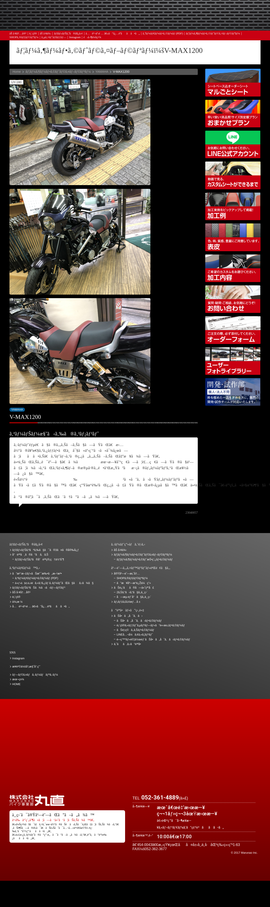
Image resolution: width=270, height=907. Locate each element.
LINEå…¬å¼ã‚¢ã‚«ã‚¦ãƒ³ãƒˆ (233, 144)
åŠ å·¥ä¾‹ (45, 33)
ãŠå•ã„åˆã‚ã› (237, 22)
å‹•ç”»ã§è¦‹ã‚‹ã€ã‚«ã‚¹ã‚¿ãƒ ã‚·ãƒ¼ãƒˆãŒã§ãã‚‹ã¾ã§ (233, 175)
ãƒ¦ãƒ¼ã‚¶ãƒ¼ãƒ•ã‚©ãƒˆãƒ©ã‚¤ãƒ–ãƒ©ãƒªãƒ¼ (213, 33)
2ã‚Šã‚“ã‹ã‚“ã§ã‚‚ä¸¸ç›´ (132, 592)
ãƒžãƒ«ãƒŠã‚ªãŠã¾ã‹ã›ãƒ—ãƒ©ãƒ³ (233, 113)
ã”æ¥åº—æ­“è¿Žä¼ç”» (134, 583)
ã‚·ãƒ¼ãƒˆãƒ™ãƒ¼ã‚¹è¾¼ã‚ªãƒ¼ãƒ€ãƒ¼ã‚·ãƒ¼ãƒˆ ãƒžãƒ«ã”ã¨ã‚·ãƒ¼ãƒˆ (233, 82)
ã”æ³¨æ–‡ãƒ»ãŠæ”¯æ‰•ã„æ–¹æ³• (99, 9)
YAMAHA (101, 71)
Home (17, 71)
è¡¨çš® (33, 33)
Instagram (75, 37)
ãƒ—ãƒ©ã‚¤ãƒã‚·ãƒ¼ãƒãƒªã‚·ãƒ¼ (35, 674)
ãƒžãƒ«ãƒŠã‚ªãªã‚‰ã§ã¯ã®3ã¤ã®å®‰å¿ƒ (45, 550)
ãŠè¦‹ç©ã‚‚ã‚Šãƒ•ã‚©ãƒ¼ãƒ (136, 630)
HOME (16, 684)
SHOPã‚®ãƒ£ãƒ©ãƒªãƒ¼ (24, 37)
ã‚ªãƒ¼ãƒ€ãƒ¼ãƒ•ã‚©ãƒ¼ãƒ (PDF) (163, 33)
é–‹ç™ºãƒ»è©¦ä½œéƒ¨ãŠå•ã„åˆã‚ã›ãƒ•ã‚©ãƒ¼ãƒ (233, 392)
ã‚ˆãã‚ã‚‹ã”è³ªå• (99, 22)
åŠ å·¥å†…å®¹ (17, 33)
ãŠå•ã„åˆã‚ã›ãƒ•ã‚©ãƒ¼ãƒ (140, 620)
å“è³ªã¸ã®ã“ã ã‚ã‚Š (30, 554)
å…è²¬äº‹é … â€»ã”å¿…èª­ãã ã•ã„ (113, 33)
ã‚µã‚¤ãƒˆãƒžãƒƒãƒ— (53, 37)
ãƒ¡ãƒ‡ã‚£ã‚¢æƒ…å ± (145, 22)
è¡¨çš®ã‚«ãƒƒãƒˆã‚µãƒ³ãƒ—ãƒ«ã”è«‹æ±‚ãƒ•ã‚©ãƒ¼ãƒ (151, 625)
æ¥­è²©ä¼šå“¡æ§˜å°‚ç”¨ (26, 666)
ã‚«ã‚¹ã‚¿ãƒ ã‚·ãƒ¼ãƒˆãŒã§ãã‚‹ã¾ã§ (54, 583)
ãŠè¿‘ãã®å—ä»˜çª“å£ (237, 9)
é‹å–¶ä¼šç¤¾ (92, 37)
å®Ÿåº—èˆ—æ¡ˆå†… (191, 22)
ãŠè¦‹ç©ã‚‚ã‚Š (145, 9)
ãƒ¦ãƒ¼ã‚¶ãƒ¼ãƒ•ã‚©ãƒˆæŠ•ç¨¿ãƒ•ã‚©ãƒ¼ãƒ (145, 559)
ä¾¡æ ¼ (191, 9)
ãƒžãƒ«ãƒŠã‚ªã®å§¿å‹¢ (68, 33)
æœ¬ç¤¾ (18, 679)
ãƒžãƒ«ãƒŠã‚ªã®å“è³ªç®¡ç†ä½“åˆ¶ (39, 559)
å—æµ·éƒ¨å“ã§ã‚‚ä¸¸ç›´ (134, 596)
